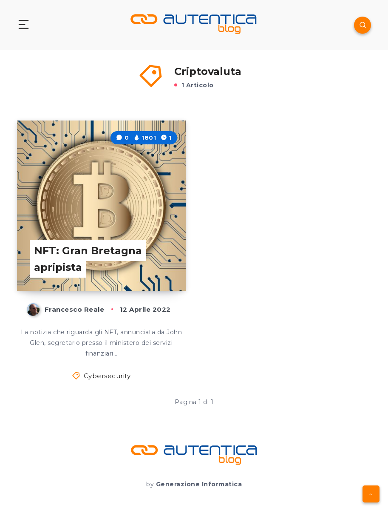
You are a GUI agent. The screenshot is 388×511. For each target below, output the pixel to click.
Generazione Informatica (199, 484)
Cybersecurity (107, 376)
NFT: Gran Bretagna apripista (88, 259)
